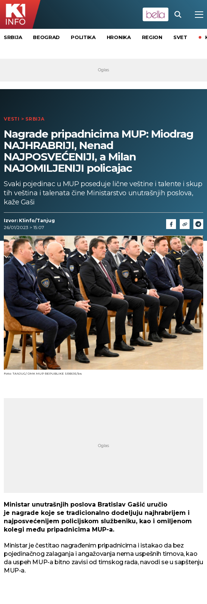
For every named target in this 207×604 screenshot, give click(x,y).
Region (152, 37)
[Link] (185, 224)
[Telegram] (198, 224)
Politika (83, 37)
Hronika (119, 37)
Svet (180, 37)
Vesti (12, 119)
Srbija (13, 37)
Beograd (46, 37)
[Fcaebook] (171, 224)
